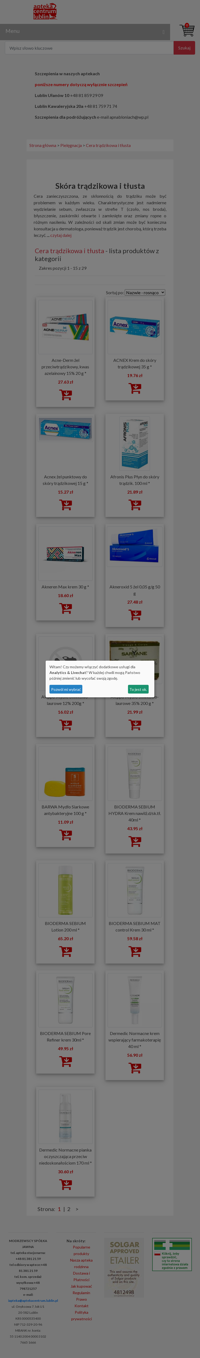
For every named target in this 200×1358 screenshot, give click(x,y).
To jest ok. (138, 689)
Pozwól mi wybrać (66, 689)
